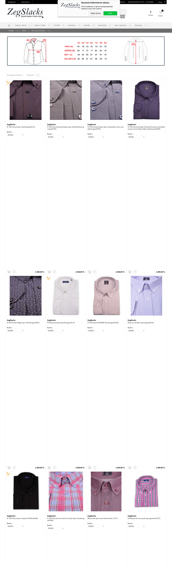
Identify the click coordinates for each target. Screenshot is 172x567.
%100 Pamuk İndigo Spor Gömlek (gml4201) (23, 193)
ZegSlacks (11, 124)
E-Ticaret (77, 563)
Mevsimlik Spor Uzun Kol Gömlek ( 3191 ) (102, 260)
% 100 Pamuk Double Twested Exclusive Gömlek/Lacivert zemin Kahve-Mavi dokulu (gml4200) (146, 127)
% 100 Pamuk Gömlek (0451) (58, 326)
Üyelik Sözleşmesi (13, 533)
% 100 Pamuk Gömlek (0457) (58, 460)
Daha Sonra (96, 13)
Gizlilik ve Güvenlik (14, 545)
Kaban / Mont (20, 24)
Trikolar (11, 30)
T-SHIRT (57, 24)
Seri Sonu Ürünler (38, 30)
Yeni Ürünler (38, 545)
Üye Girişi (64, 533)
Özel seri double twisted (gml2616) (141, 193)
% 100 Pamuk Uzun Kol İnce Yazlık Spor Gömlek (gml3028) (65, 261)
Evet (110, 13)
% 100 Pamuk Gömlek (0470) (98, 393)
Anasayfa (37, 533)
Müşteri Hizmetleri (41, 537)
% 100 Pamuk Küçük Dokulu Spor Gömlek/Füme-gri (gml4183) (65, 127)
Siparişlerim (25, 2)
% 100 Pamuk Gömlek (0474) (17, 393)
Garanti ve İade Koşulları (16, 541)
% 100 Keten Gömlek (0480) (97, 326)
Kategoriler (12, 2)
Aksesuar (138, 24)
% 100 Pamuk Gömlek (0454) (98, 460)
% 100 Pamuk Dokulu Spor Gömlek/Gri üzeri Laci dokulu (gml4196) (105, 127)
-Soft (71, 563)
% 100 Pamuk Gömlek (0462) (17, 460)
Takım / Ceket (40, 24)
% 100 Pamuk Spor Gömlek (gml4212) (21, 126)
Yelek (24, 30)
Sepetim (37, 541)
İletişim (36, 529)
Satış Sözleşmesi (13, 537)
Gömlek (87, 24)
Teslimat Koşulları (13, 529)
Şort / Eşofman (121, 24)
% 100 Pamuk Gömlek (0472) (58, 393)
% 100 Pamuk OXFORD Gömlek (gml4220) (103, 193)
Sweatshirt (102, 24)
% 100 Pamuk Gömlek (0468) (138, 393)
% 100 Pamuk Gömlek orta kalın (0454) (21, 326)
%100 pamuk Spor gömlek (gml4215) (61, 193)
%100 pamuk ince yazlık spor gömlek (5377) (144, 260)
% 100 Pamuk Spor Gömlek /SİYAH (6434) (22, 260)
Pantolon (72, 24)
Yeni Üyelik (64, 529)
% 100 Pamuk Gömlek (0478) (138, 326)
